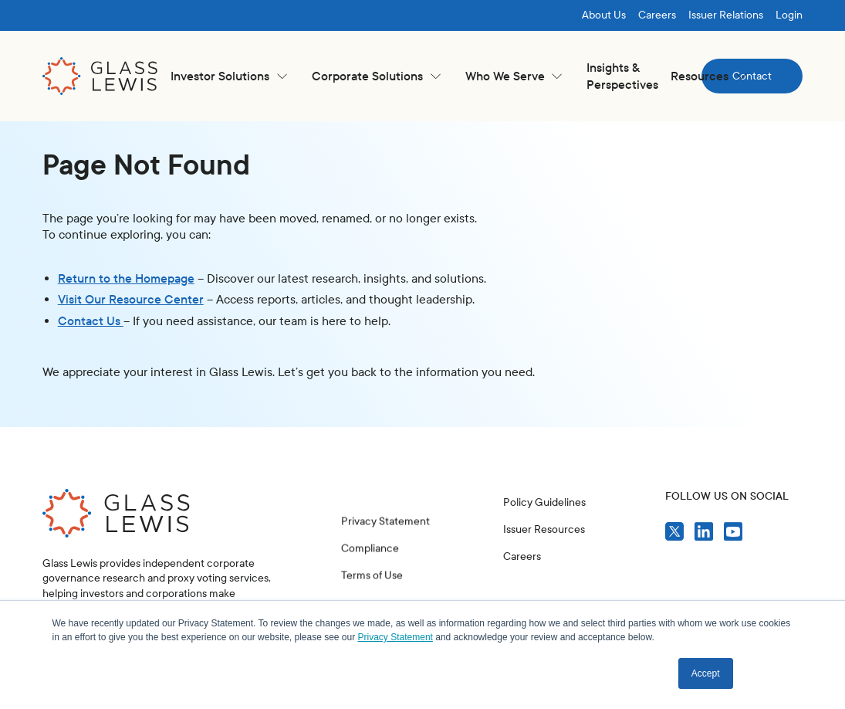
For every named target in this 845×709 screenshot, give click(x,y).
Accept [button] (705, 673)
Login (789, 15)
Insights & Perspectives (622, 76)
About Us (604, 15)
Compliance (370, 564)
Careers (657, 15)
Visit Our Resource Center (131, 299)
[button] (229, 76)
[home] (100, 76)
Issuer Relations (725, 15)
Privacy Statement (385, 536)
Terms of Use (372, 591)
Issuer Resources (544, 529)
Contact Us (90, 321)
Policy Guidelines (544, 502)
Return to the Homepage (126, 278)
